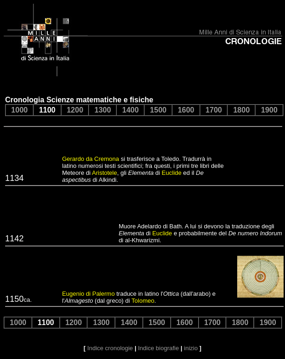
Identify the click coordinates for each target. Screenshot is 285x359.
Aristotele (104, 172)
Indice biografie (158, 348)
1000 (19, 110)
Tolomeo (142, 300)
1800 (241, 110)
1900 (269, 110)
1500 (158, 110)
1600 (186, 110)
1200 (75, 110)
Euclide (171, 172)
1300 (102, 110)
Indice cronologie (110, 348)
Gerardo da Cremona (90, 158)
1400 (130, 110)
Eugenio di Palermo (88, 293)
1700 (214, 110)
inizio (191, 348)
